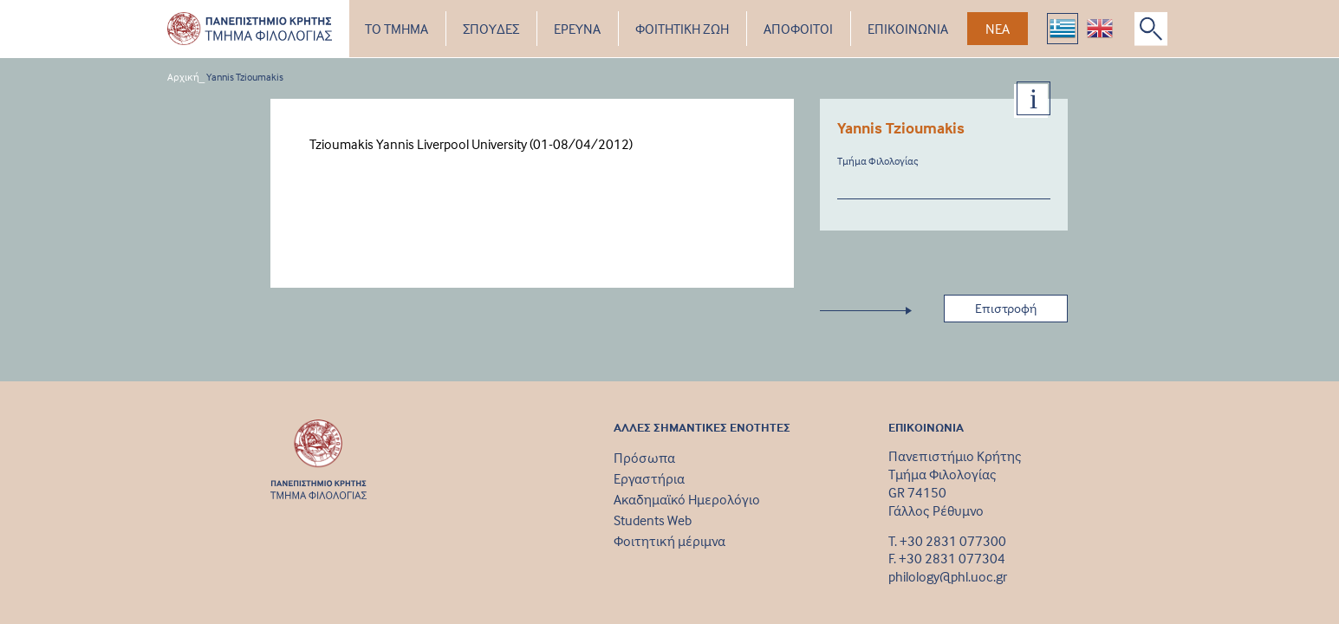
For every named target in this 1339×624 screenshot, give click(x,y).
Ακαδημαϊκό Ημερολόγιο (687, 499)
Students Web (653, 520)
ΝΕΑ (997, 28)
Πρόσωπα (644, 457)
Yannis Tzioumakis (244, 76)
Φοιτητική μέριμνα (669, 540)
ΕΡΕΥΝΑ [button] (577, 28)
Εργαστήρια (649, 478)
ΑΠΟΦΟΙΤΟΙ (798, 28)
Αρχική (183, 76)
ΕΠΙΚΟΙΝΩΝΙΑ (908, 28)
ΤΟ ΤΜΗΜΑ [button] (396, 28)
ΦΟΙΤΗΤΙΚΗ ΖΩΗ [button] (682, 28)
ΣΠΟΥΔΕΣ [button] (491, 28)
